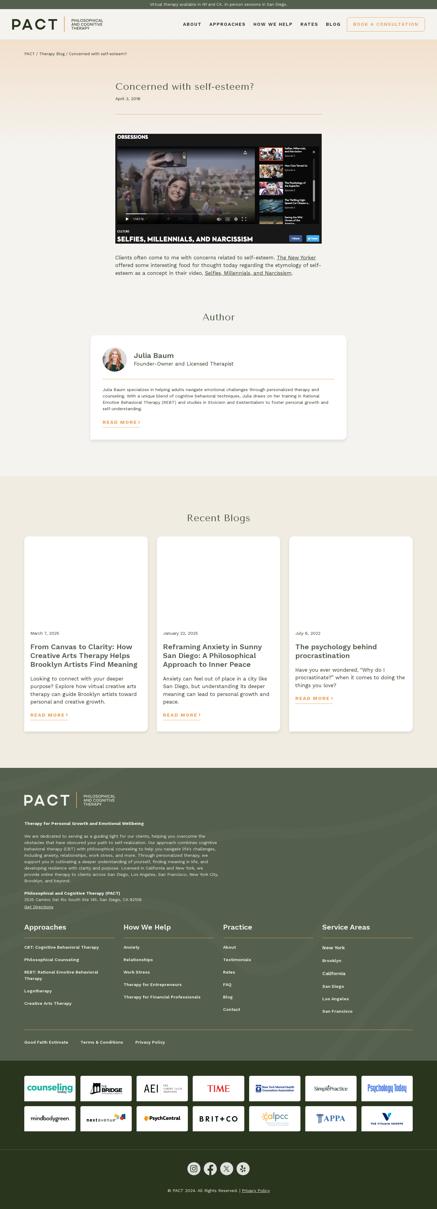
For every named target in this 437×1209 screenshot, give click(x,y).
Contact (231, 1009)
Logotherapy (38, 990)
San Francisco (337, 1011)
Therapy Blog (52, 54)
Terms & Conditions (101, 1042)
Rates (309, 24)
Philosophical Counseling (51, 959)
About (192, 24)
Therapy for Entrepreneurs (153, 984)
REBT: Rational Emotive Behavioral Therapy (61, 975)
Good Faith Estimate (46, 1042)
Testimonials (237, 959)
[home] (57, 24)
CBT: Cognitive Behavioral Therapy (61, 947)
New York (333, 948)
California (333, 973)
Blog (333, 24)
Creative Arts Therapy (48, 1003)
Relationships (138, 959)
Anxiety (132, 947)
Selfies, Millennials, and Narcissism (248, 273)
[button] (227, 24)
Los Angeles (335, 998)
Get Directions (38, 906)
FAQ (227, 984)
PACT (29, 54)
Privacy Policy (150, 1042)
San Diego (333, 986)
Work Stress (137, 972)
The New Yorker (296, 258)
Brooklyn (331, 960)
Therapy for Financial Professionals (162, 997)
